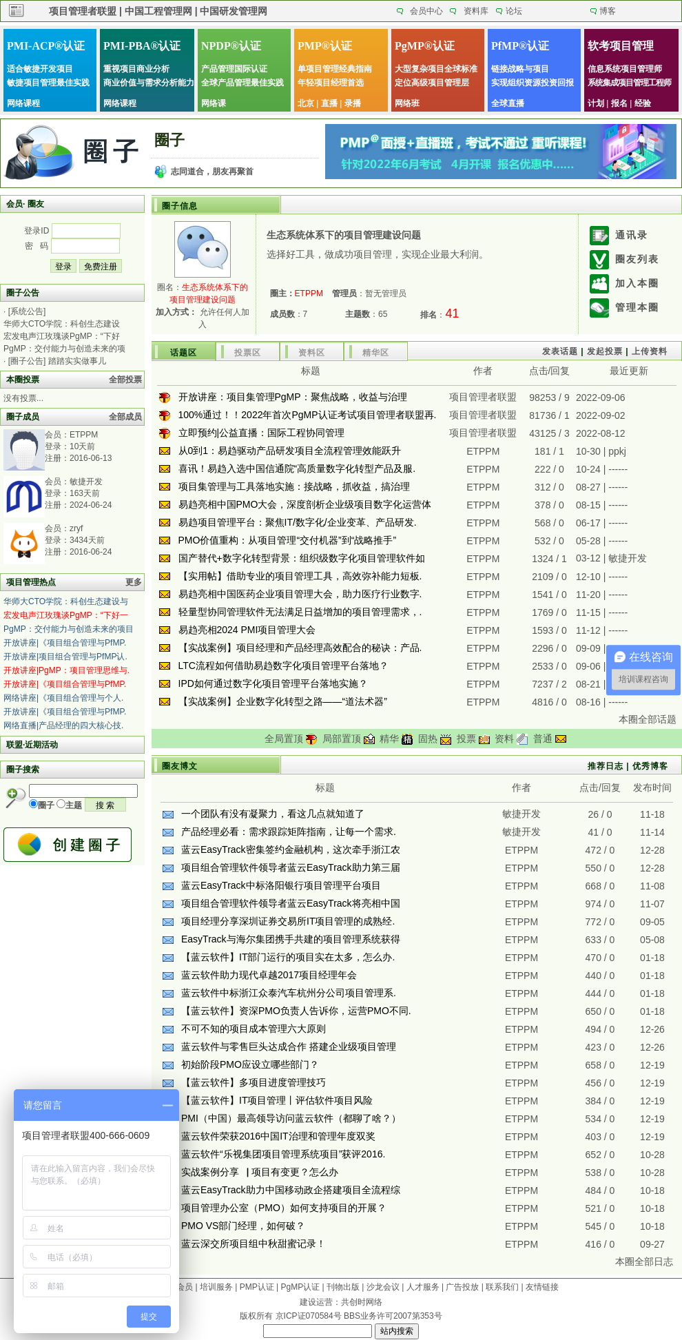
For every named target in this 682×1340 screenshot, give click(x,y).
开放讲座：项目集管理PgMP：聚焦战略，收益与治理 (292, 396)
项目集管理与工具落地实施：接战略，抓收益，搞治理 (294, 486)
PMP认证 (257, 1287)
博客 (607, 11)
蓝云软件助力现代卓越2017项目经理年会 (269, 974)
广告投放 (462, 1287)
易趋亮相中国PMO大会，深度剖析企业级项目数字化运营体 (305, 504)
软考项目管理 (621, 46)
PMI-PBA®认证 (141, 46)
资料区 (311, 353)
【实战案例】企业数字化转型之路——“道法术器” (282, 701)
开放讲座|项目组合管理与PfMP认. (65, 656)
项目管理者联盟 (483, 396)
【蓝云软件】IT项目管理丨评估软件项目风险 (277, 1100)
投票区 (247, 353)
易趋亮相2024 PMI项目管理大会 (247, 629)
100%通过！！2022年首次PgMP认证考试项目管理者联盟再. (307, 414)
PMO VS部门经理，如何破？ (243, 1225)
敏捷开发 (86, 481)
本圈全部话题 (647, 719)
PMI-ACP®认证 (46, 46)
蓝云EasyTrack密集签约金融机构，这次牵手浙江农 (290, 849)
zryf (76, 528)
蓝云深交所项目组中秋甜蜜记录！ (253, 1243)
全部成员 (125, 417)
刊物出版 (343, 1287)
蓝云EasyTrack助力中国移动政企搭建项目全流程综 (290, 1189)
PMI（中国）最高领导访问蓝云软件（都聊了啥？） (291, 1118)
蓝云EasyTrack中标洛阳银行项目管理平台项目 (281, 885)
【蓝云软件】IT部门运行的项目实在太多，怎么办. (288, 956)
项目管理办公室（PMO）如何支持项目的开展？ (283, 1207)
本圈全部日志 (644, 1261)
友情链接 (542, 1287)
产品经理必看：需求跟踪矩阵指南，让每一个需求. (288, 831)
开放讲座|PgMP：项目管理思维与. (66, 670)
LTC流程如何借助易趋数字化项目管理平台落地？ (283, 665)
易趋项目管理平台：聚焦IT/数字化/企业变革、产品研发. (297, 522)
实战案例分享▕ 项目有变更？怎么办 (259, 1171)
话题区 (183, 353)
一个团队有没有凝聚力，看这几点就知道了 (272, 813)
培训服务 (216, 1287)
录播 (352, 103)
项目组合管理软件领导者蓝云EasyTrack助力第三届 (290, 867)
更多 (133, 582)
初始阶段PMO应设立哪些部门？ (250, 1064)
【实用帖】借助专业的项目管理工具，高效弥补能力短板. (300, 575)
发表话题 (560, 351)
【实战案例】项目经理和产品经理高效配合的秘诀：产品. (300, 647)
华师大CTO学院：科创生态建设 (61, 324)
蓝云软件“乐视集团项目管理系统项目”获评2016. (283, 1153)
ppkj (617, 451)
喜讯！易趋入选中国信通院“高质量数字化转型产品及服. (297, 468)
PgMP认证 (300, 1287)
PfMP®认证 (520, 46)
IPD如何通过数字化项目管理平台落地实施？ (273, 683)
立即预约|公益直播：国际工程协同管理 (261, 432)
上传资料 (650, 351)
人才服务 (423, 1287)
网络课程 (23, 103)
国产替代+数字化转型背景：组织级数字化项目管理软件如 (301, 558)
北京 (306, 103)
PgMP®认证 (425, 46)
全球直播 (507, 103)
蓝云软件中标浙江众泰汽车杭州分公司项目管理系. (288, 992)
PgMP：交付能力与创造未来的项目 (68, 629)
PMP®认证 (325, 46)
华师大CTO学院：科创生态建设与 (65, 601)
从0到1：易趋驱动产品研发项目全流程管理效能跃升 (290, 450)
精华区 (375, 353)
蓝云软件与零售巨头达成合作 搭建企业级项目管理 (288, 1046)
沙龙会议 (383, 1287)
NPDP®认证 (231, 46)
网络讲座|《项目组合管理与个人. (63, 698)
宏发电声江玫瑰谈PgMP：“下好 (61, 336)
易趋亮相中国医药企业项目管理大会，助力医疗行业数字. (300, 593)
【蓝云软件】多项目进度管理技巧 (253, 1082)
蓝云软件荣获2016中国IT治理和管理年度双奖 (278, 1136)
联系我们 (502, 1287)
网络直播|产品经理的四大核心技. (63, 725)
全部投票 (125, 379)
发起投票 (605, 351)
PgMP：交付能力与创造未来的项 (64, 348)
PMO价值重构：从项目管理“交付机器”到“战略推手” (287, 540)
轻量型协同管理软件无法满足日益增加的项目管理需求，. (300, 611)
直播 (329, 103)
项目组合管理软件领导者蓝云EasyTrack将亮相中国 (290, 903)
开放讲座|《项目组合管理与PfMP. (64, 643)
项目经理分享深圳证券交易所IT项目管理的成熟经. (288, 921)
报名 (619, 103)
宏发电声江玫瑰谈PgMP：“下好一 (65, 615)
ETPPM (84, 435)
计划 (596, 103)
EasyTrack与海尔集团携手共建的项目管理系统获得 (290, 939)
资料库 (476, 11)
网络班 (407, 103)
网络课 (213, 103)
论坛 (514, 11)
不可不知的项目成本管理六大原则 (253, 1028)
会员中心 (426, 11)
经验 (642, 103)
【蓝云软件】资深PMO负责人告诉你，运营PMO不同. (296, 1010)
